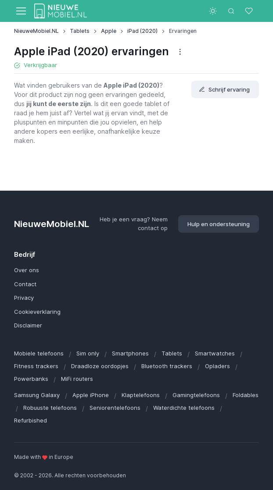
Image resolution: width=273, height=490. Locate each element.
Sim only (87, 353)
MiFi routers (77, 378)
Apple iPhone (90, 394)
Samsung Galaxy (37, 394)
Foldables (246, 394)
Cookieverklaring (37, 311)
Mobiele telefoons (39, 353)
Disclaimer (28, 325)
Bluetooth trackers (166, 365)
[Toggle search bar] (231, 11)
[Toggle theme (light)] (213, 11)
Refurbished (30, 420)
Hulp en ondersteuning (218, 223)
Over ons (26, 269)
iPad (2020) (142, 31)
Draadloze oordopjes (100, 365)
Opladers (217, 365)
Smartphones (130, 353)
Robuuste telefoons (50, 407)
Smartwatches (215, 353)
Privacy (24, 297)
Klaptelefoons (141, 394)
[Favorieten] (250, 11)
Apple (108, 31)
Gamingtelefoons (196, 394)
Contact (25, 284)
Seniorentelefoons (115, 407)
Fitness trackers (36, 365)
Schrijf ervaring (224, 89)
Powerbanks (31, 378)
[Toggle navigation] (20, 11)
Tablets (80, 31)
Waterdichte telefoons (184, 407)
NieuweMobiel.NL (36, 31)
